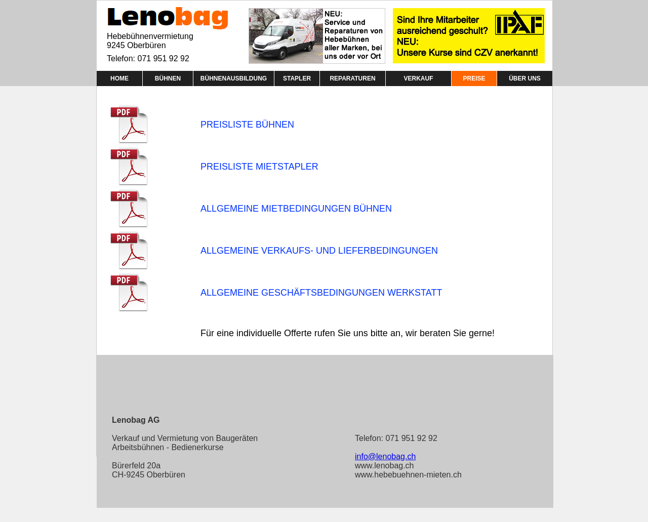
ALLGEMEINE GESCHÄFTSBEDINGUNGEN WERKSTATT (321, 293)
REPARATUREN (352, 78)
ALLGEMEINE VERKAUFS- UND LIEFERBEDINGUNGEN (319, 251)
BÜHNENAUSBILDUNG (233, 78)
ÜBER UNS (525, 78)
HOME (119, 78)
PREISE (474, 78)
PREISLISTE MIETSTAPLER (259, 167)
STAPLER (297, 78)
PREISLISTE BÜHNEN (247, 124)
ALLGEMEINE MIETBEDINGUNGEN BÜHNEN (296, 209)
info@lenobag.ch (385, 456)
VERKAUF (418, 78)
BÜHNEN (168, 78)
